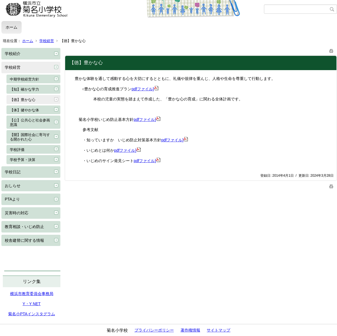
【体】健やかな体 (24, 110)
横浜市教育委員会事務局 (31, 293)
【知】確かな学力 (24, 89)
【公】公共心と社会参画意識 (30, 122)
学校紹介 (13, 53)
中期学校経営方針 (24, 79)
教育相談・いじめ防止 (24, 226)
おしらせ (13, 185)
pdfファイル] (144, 89)
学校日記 (13, 172)
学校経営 (46, 41)
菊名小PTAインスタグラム (31, 314)
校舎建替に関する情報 (24, 240)
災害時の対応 (16, 213)
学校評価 (17, 150)
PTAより (12, 199)
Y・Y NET (31, 304)
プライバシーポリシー (154, 330)
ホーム (11, 27)
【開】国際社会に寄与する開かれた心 (30, 137)
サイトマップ (218, 330)
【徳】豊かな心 (22, 100)
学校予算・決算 (22, 160)
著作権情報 (190, 330)
